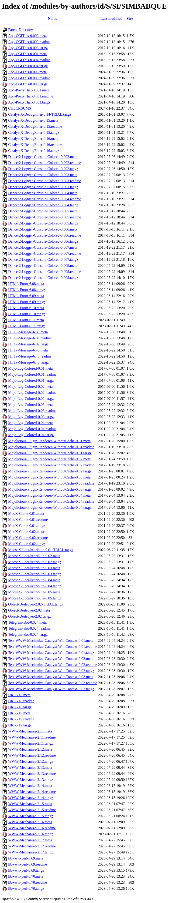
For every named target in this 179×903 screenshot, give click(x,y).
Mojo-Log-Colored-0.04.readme (32, 429)
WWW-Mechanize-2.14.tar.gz (30, 798)
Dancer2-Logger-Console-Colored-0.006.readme (44, 235)
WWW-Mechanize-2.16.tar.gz (30, 834)
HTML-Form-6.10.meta (26, 308)
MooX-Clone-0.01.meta (26, 513)
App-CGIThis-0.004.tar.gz (28, 66)
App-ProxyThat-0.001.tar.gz (29, 102)
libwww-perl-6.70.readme (27, 882)
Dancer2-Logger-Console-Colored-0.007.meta (42, 247)
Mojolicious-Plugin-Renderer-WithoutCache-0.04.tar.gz (50, 507)
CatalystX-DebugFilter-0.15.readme (35, 126)
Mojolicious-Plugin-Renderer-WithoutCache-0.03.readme (51, 483)
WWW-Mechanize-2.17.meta (30, 840)
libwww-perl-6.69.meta (25, 858)
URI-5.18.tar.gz (19, 707)
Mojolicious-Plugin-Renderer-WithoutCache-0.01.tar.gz (50, 453)
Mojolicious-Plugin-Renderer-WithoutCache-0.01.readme (51, 447)
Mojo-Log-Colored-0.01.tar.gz (31, 380)
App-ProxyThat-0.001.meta (28, 90)
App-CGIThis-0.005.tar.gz (28, 84)
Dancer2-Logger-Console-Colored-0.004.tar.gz (43, 205)
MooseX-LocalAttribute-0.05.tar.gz (34, 598)
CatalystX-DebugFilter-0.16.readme (35, 145)
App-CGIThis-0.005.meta (27, 72)
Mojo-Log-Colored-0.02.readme (32, 393)
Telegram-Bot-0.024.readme (29, 628)
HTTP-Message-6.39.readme (30, 338)
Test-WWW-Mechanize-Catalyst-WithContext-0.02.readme (52, 665)
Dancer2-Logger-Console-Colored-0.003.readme (44, 181)
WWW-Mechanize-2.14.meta (30, 786)
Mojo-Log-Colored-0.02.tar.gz (31, 399)
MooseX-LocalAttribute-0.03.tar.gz (34, 574)
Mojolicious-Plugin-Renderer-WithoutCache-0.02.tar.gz (50, 471)
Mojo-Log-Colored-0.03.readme (32, 411)
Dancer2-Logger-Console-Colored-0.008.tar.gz (43, 278)
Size (130, 18)
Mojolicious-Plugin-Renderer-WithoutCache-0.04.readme (51, 501)
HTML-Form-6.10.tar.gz (26, 314)
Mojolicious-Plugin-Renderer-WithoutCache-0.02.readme (51, 465)
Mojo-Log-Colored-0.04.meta (30, 423)
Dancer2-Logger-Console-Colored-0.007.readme (44, 253)
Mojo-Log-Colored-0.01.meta (30, 368)
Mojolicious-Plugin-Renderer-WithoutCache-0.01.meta (49, 441)
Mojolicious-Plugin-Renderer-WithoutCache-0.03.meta (49, 477)
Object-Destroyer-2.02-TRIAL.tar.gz (35, 604)
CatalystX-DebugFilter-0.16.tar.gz (33, 151)
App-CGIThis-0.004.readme (29, 60)
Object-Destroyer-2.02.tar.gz (29, 616)
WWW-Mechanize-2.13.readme (32, 774)
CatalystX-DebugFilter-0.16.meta (33, 138)
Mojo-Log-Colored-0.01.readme (32, 374)
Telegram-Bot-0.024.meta (27, 622)
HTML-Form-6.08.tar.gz (26, 290)
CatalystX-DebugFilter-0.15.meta (33, 120)
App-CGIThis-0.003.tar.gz (28, 48)
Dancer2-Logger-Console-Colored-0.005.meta (42, 211)
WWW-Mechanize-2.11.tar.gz (30, 743)
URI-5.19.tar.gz (19, 725)
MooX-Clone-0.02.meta (26, 532)
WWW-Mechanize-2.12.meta (30, 749)
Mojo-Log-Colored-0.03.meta (30, 405)
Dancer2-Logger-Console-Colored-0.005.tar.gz (43, 223)
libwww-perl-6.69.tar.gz (26, 870)
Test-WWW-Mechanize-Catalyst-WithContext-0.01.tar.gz (51, 653)
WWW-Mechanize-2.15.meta (30, 804)
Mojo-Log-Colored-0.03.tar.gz (31, 417)
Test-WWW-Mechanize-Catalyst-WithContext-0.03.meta (50, 677)
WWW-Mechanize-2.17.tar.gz (30, 852)
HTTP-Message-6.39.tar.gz (28, 344)
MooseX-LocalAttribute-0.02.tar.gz (34, 562)
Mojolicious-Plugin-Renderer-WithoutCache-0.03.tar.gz (50, 489)
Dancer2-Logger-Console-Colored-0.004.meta (42, 193)
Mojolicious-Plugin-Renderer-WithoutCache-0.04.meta (49, 495)
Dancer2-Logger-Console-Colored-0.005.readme (44, 217)
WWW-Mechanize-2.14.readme (32, 792)
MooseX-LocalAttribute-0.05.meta (34, 592)
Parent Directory (20, 30)
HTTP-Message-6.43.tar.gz (28, 362)
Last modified (111, 18)
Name (52, 18)
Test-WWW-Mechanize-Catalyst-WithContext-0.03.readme (52, 683)
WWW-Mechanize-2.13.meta (30, 767)
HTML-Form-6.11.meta (26, 320)
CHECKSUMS (19, 108)
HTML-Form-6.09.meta (26, 296)
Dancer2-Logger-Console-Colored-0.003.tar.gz (43, 187)
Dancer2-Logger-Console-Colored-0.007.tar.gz (43, 259)
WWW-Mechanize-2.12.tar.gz (30, 761)
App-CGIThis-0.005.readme (29, 78)
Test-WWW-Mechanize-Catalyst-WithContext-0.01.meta (50, 640)
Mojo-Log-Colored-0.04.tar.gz (31, 435)
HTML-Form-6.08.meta (26, 284)
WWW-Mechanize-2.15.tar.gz (30, 816)
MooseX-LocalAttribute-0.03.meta (34, 568)
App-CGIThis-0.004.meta (27, 54)
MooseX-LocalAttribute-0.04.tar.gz (34, 586)
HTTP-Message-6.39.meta (28, 332)
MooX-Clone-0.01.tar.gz (26, 526)
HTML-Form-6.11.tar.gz (26, 326)
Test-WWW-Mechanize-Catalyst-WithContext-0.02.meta (50, 659)
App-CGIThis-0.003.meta (27, 36)
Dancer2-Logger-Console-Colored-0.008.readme (44, 272)
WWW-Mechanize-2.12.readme (32, 755)
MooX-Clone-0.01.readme (28, 520)
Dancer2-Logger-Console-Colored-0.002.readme (44, 163)
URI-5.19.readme (21, 719)
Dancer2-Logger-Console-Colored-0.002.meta (42, 157)
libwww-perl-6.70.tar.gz (26, 888)
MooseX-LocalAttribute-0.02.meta (34, 556)
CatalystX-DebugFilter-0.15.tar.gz (33, 132)
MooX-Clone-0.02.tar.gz (26, 544)
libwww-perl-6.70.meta (25, 876)
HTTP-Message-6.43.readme (30, 356)
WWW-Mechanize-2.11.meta (30, 731)
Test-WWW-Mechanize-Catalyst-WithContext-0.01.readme (52, 647)
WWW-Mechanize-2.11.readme (32, 737)
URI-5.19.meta (19, 713)
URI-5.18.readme (21, 701)
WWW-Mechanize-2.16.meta (30, 822)
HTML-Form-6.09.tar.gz (26, 302)
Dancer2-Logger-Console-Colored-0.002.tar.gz (43, 169)
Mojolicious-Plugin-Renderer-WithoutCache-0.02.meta (49, 459)
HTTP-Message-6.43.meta (28, 350)
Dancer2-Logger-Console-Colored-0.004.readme (44, 199)
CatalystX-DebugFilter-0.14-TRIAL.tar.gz (39, 114)
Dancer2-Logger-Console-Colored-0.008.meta (42, 266)
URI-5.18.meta (19, 695)
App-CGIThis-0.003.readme (29, 42)
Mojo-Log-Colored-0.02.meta (30, 386)
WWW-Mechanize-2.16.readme (32, 828)
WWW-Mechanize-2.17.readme (32, 846)
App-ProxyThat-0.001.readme (30, 96)
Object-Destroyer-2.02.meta (29, 610)
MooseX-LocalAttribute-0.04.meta (34, 580)
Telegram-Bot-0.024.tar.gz (28, 634)
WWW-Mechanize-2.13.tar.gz (30, 780)
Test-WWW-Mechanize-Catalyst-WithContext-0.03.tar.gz (51, 689)
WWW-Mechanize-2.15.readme (32, 810)
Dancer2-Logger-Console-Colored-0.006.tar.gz (43, 241)
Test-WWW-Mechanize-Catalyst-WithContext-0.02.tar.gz (51, 671)
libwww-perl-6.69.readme (27, 864)
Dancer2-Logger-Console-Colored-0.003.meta (42, 175)
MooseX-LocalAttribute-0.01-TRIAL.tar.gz (40, 550)
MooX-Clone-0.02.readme (28, 538)
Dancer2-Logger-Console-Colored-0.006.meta (42, 229)
